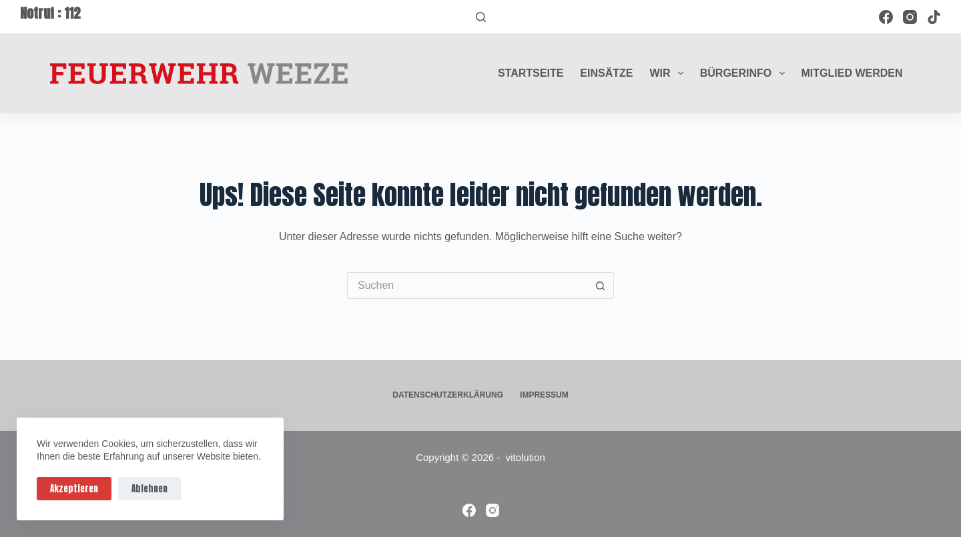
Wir (668, 73)
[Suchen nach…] (467, 285)
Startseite (530, 73)
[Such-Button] (600, 285)
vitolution (525, 457)
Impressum (544, 395)
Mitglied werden (852, 73)
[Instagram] (910, 17)
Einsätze (606, 73)
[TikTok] (934, 17)
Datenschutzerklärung (447, 395)
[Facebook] (886, 17)
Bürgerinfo (745, 73)
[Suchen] (481, 17)
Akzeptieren (74, 488)
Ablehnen (149, 488)
